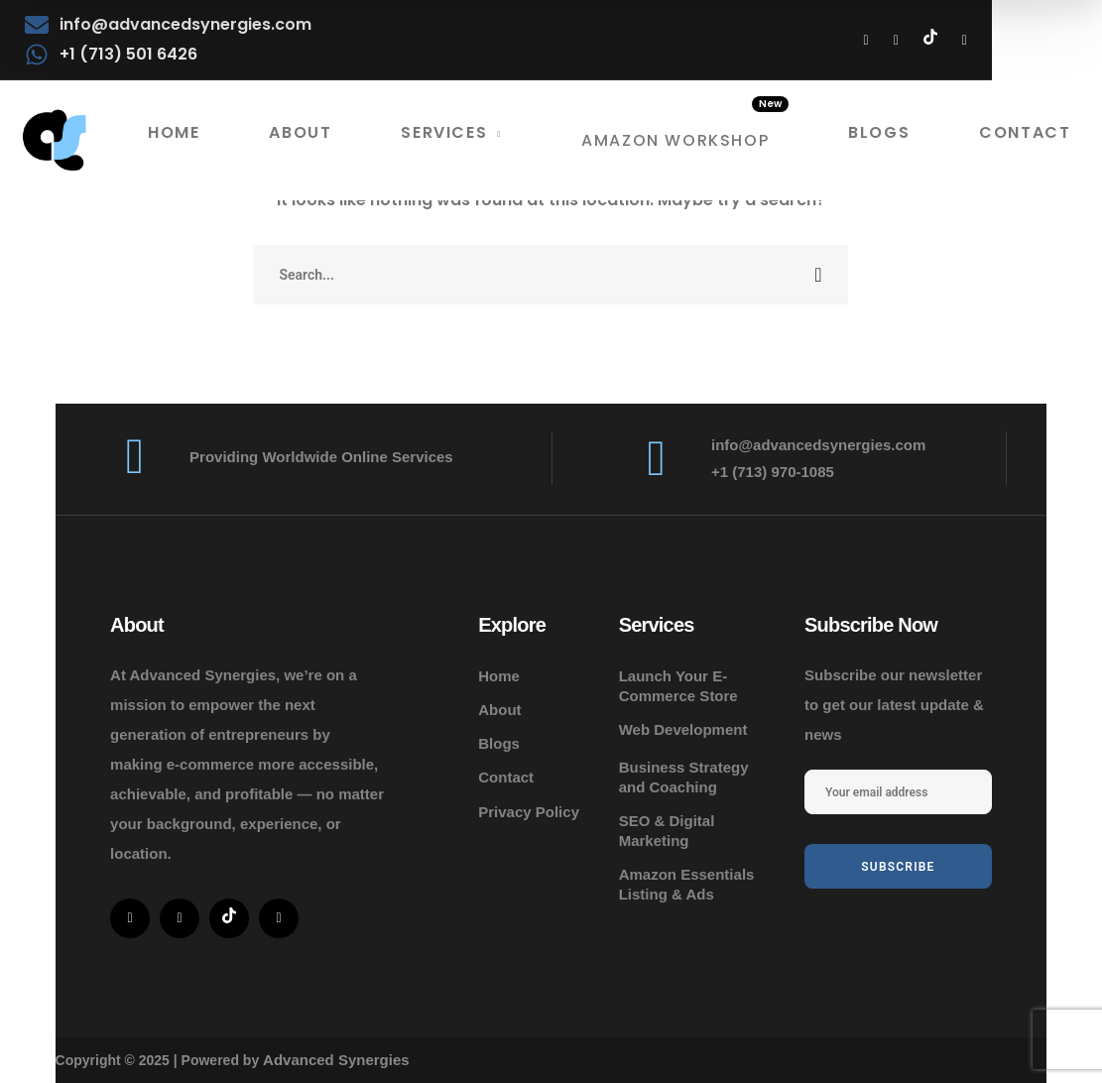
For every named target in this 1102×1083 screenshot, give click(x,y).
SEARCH (818, 275)
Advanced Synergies (336, 1059)
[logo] (54, 140)
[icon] (866, 40)
